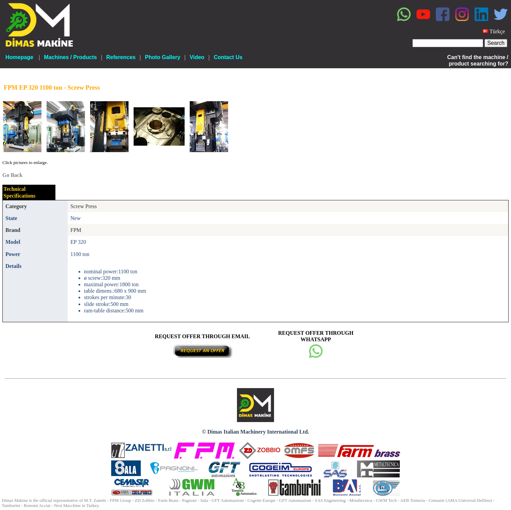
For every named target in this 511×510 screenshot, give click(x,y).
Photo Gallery (162, 57)
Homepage (19, 57)
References (120, 57)
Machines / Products (70, 57)
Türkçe (497, 31)
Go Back (12, 175)
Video (197, 57)
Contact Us (228, 57)
